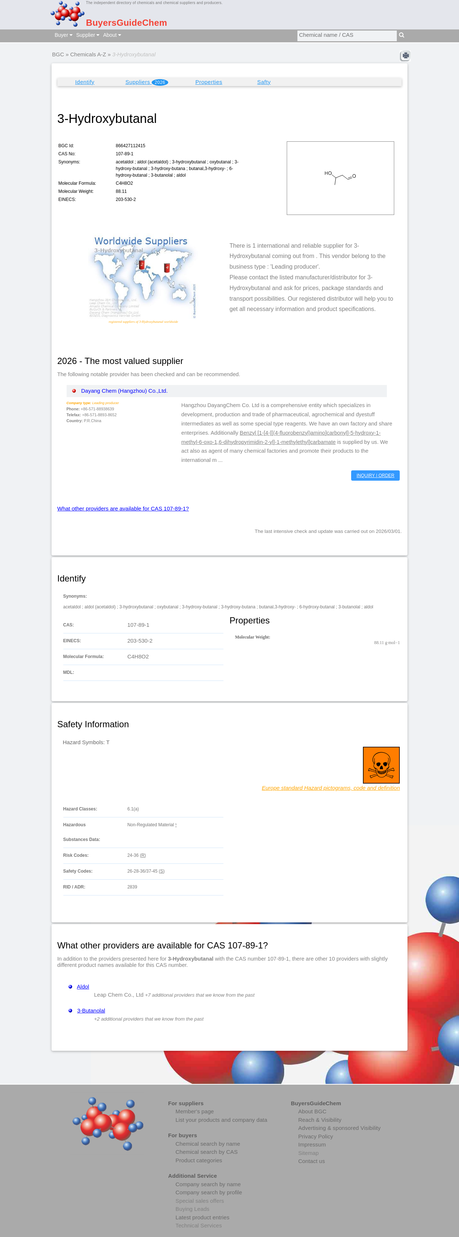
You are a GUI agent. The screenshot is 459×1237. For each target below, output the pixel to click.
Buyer (64, 35)
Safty (264, 82)
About (112, 35)
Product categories (199, 1160)
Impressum (312, 1144)
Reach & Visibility (319, 1120)
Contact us (311, 1161)
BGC (58, 54)
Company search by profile (209, 1192)
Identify (84, 82)
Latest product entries (202, 1217)
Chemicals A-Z (88, 54)
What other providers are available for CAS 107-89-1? (123, 508)
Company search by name (208, 1184)
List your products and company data (221, 1120)
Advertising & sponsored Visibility (339, 1128)
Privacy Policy (315, 1136)
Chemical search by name (208, 1144)
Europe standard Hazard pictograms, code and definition (331, 788)
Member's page (195, 1111)
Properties (208, 82)
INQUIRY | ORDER (376, 475)
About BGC (312, 1111)
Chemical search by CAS (207, 1152)
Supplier (87, 35)
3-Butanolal (91, 1010)
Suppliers (147, 82)
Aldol (83, 986)
